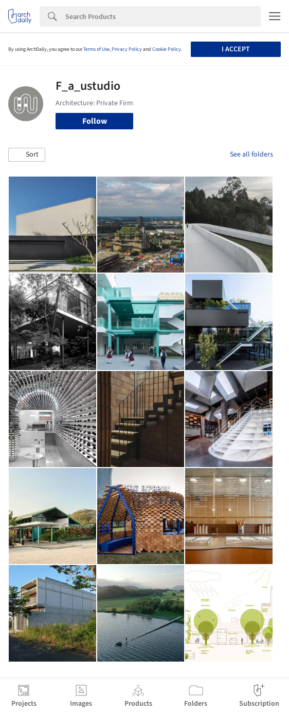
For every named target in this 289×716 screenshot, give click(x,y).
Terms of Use (96, 49)
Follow (94, 121)
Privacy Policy (127, 49)
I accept (236, 49)
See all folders (251, 154)
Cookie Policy (166, 49)
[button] (26, 155)
